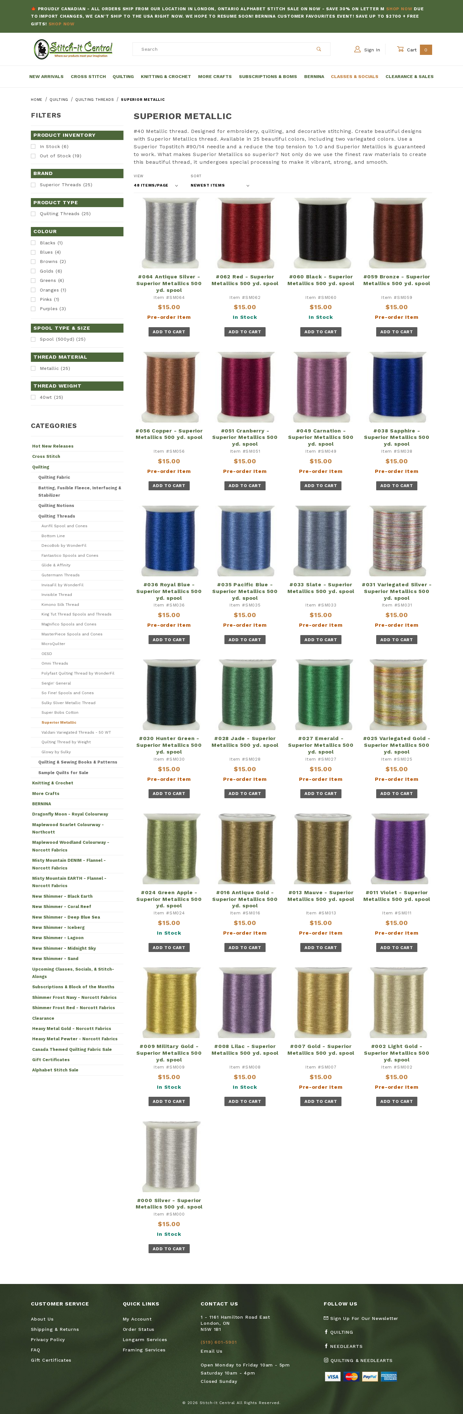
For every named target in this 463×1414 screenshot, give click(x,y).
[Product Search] (220, 49)
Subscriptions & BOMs (268, 76)
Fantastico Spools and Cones (69, 555)
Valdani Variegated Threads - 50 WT (76, 732)
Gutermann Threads (60, 575)
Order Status (139, 1329)
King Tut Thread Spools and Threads (76, 614)
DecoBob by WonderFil (63, 545)
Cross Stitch (88, 76)
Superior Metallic (58, 722)
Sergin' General (56, 683)
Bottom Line (53, 536)
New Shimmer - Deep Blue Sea (66, 917)
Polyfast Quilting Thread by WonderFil (77, 673)
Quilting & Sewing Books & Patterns (77, 762)
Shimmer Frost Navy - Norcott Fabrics (74, 997)
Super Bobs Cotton (59, 712)
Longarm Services (145, 1339)
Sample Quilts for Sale (63, 772)
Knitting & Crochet (166, 76)
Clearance (43, 1018)
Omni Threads (54, 663)
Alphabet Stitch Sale (55, 1070)
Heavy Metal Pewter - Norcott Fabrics (75, 1038)
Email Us (211, 1351)
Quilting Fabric (54, 477)
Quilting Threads (56, 516)
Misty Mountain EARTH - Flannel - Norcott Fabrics (69, 882)
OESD (46, 653)
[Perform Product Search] (319, 49)
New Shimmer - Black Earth (62, 896)
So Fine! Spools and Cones (67, 693)
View (139, 176)
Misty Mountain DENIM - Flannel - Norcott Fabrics (69, 864)
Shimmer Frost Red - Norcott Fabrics (73, 1007)
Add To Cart (169, 331)
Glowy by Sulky (56, 752)
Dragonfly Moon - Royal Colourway (70, 814)
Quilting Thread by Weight (66, 742)
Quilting (123, 76)
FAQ (35, 1349)
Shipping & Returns (55, 1329)
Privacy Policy (48, 1339)
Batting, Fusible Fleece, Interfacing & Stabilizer (79, 491)
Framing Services (144, 1349)
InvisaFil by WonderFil (62, 585)
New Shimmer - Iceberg (58, 927)
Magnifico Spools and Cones (68, 624)
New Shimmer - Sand (55, 958)
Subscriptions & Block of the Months (73, 986)
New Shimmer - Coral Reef (61, 906)
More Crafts (215, 76)
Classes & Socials (354, 76)
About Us (42, 1319)
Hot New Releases (53, 446)
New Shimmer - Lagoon (58, 937)
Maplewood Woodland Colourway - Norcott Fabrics (70, 846)
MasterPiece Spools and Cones (72, 634)
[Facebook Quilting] (341, 1335)
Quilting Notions (56, 505)
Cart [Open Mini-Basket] (414, 50)
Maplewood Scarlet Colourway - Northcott (68, 828)
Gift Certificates (51, 1059)
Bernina (314, 76)
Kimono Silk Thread (60, 604)
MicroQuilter (53, 644)
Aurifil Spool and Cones (64, 526)
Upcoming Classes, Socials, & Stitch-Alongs (73, 973)
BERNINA (41, 803)
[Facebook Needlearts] (346, 1349)
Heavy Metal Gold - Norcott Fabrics (71, 1028)
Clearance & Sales (410, 76)
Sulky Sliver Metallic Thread (68, 703)
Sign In (367, 49)
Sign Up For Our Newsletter (361, 1318)
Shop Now (399, 8)
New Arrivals (46, 76)
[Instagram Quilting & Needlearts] (361, 1363)
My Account (137, 1319)
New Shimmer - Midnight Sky (64, 948)
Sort (196, 176)
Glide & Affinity (55, 565)
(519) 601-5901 (219, 1342)
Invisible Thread (56, 594)
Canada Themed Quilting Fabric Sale (72, 1049)
